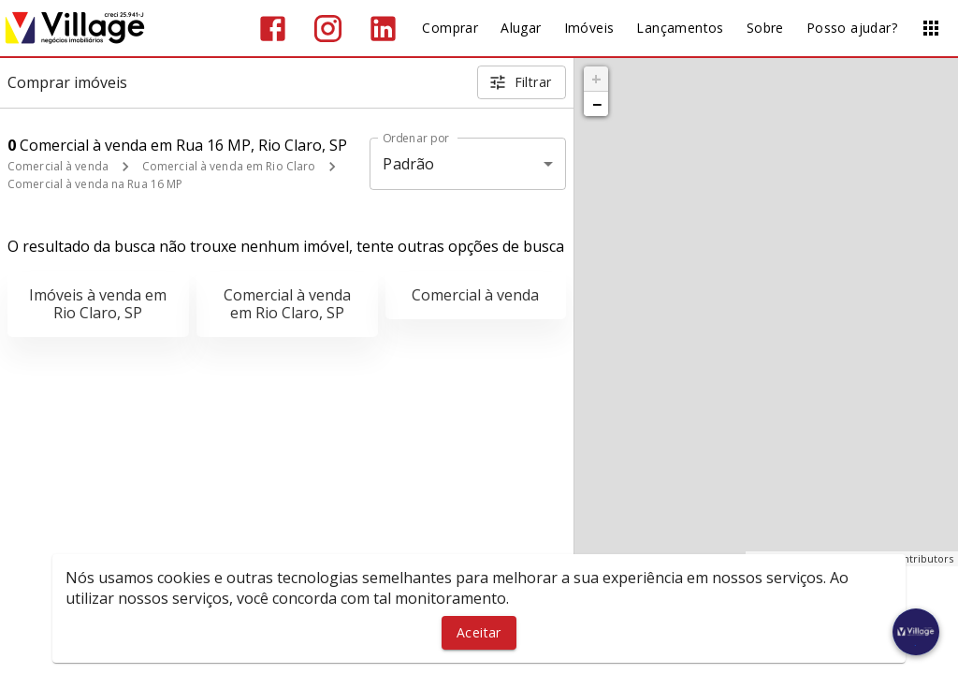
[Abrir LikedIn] (383, 28)
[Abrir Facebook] (272, 28)
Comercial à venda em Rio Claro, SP (287, 304)
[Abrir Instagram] (328, 28)
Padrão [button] (408, 164)
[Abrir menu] (930, 28)
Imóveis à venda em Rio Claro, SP (98, 304)
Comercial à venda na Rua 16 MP (94, 184)
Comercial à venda (58, 166)
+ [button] (596, 78)
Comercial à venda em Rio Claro (228, 166)
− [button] (597, 104)
